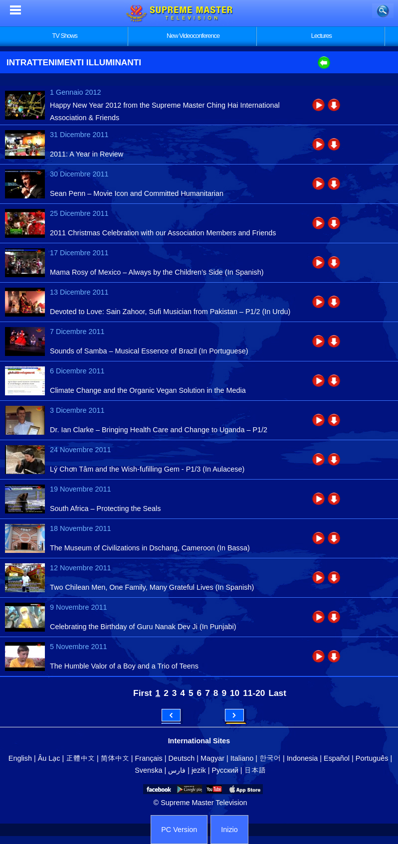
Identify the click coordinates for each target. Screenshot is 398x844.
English (20, 758)
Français (149, 758)
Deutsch (182, 758)
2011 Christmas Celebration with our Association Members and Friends (163, 233)
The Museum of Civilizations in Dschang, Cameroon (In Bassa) (150, 548)
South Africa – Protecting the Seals (105, 508)
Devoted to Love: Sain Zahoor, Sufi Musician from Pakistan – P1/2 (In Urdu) (170, 312)
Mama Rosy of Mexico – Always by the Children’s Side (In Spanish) (156, 272)
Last (277, 693)
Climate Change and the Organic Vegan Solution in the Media (148, 390)
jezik (199, 770)
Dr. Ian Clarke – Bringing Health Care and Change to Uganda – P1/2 (158, 430)
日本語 (255, 770)
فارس (177, 770)
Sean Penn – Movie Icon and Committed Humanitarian (136, 193)
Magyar (212, 758)
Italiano (241, 758)
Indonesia (302, 758)
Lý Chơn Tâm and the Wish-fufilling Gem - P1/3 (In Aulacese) (147, 469)
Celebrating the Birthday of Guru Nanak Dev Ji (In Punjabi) (143, 627)
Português (372, 758)
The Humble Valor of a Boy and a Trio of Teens (124, 666)
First (142, 693)
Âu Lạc (49, 758)
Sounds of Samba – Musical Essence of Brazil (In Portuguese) (149, 351)
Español (337, 758)
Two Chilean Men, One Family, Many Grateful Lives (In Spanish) (152, 587)
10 (234, 693)
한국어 (270, 758)
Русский (224, 770)
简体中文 (115, 758)
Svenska (148, 770)
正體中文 (80, 758)
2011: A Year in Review (86, 154)
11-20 (254, 693)
